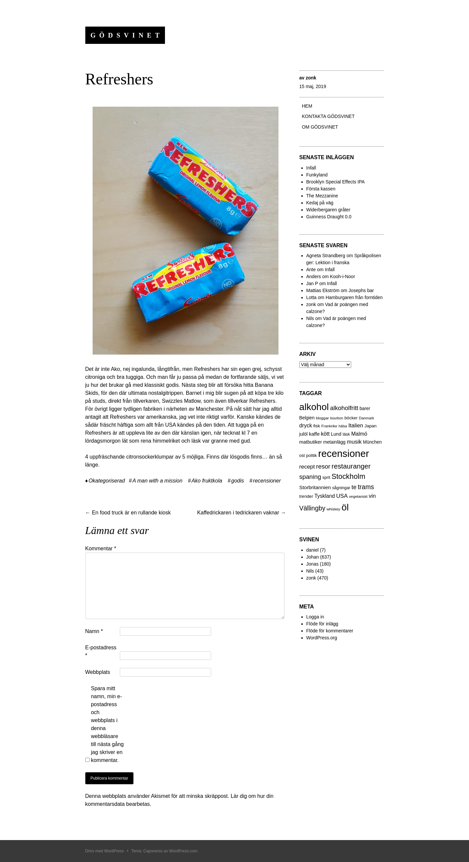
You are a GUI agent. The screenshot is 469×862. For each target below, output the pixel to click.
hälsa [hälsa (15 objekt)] (343, 426)
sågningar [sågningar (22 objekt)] (341, 487)
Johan (312, 557)
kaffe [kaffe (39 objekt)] (314, 434)
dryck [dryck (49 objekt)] (305, 425)
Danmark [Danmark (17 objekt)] (366, 418)
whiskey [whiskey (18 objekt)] (333, 509)
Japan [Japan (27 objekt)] (370, 425)
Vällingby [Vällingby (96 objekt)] (312, 508)
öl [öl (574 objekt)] (345, 507)
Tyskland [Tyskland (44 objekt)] (324, 496)
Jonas (312, 564)
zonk (311, 77)
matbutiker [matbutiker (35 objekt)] (310, 442)
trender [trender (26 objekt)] (306, 496)
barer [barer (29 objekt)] (364, 408)
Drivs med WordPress (104, 851)
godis (237, 481)
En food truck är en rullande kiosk (128, 512)
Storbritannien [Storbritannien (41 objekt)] (315, 487)
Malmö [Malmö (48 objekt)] (359, 434)
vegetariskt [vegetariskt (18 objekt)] (358, 496)
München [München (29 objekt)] (372, 442)
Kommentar (100, 548)
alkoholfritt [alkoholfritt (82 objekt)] (344, 407)
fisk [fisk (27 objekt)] (316, 425)
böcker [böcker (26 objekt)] (351, 417)
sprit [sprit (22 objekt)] (326, 477)
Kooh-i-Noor (342, 276)
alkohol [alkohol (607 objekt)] (314, 407)
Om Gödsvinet (320, 127)
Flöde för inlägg (322, 623)
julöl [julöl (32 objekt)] (303, 434)
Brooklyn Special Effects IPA (335, 181)
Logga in (315, 616)
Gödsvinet (127, 35)
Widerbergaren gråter (328, 209)
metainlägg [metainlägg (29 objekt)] (334, 442)
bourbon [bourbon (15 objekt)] (336, 418)
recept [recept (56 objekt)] (307, 467)
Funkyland (317, 174)
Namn (94, 631)
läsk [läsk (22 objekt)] (346, 434)
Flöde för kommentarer (329, 630)
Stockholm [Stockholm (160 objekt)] (348, 476)
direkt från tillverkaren (133, 401)
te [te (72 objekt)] (354, 487)
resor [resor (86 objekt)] (323, 466)
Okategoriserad (107, 481)
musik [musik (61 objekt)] (354, 441)
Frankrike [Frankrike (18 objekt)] (329, 426)
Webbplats (97, 672)
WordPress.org (321, 637)
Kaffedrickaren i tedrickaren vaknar (241, 512)
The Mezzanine (322, 195)
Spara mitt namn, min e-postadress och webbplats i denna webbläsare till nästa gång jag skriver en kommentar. (107, 724)
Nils (310, 571)
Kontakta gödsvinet (328, 116)
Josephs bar (361, 290)
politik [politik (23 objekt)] (311, 455)
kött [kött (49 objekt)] (325, 434)
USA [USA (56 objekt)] (342, 496)
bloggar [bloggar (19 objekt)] (322, 418)
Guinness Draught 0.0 (329, 216)
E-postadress (101, 651)
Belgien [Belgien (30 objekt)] (307, 417)
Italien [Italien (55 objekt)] (355, 425)
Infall (311, 167)
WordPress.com (183, 851)
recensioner (267, 481)
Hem (307, 106)
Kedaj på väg (320, 202)
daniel (312, 550)
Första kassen (321, 188)
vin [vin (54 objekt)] (372, 496)
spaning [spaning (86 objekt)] (310, 476)
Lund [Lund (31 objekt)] (336, 434)
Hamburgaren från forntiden (354, 297)
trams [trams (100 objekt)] (366, 486)
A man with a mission (157, 481)
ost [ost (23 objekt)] (302, 455)
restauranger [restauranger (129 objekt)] (351, 466)
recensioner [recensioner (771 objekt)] (343, 453)
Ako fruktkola (207, 481)
